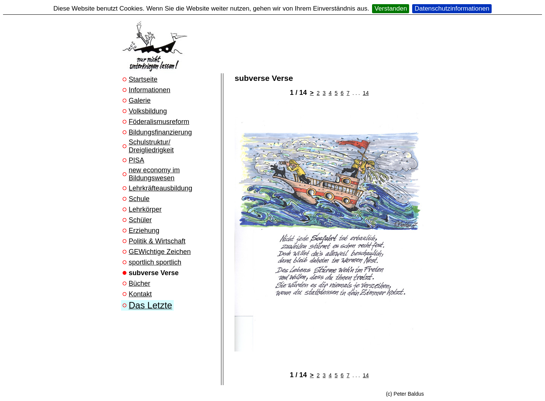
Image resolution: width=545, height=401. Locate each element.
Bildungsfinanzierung (160, 132)
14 (366, 93)
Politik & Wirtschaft (157, 241)
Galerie (140, 100)
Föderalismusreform (159, 121)
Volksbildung (148, 111)
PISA (136, 160)
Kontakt (140, 294)
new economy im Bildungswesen (154, 174)
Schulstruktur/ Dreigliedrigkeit (151, 146)
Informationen (149, 90)
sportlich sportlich (155, 262)
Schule (139, 199)
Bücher (139, 283)
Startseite (143, 79)
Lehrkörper (145, 209)
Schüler (140, 220)
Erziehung (144, 230)
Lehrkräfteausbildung (160, 188)
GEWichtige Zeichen (160, 251)
